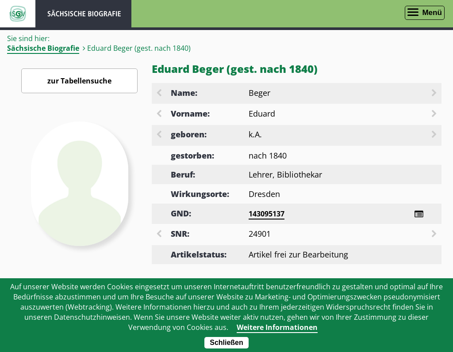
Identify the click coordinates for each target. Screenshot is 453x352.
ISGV (17, 13)
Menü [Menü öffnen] (431, 12)
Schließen (226, 342)
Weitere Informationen (277, 327)
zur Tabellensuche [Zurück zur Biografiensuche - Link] (79, 81)
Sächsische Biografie (43, 48)
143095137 (266, 214)
